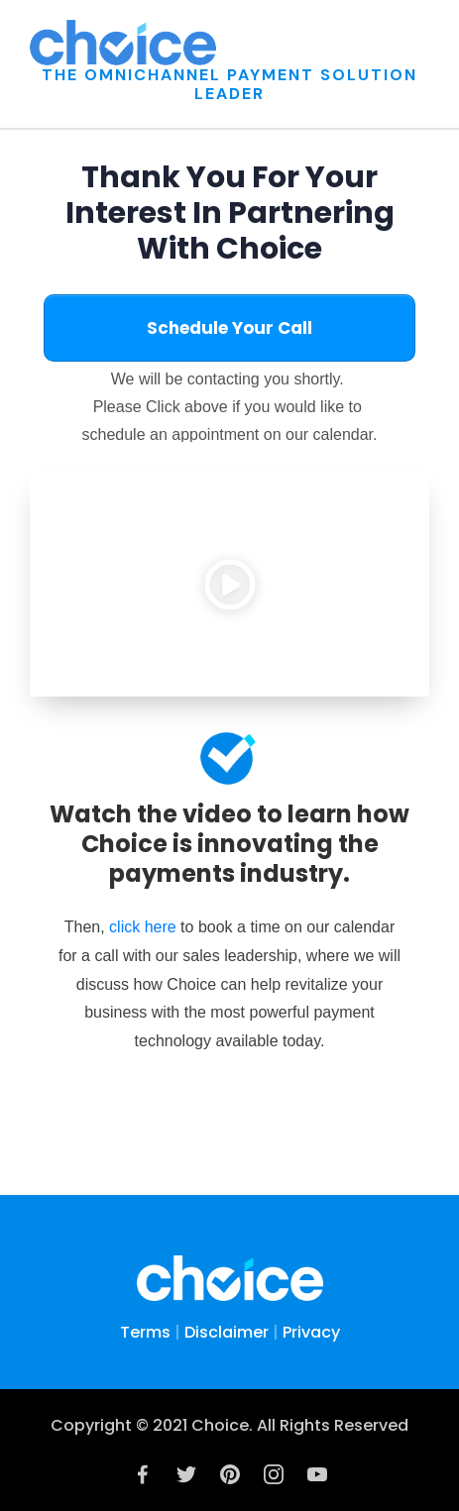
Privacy (311, 1332)
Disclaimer (226, 1332)
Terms (145, 1332)
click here (144, 926)
